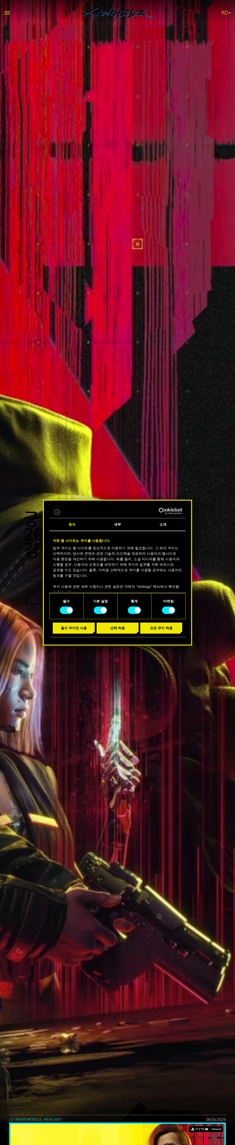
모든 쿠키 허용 (161, 628)
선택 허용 (117, 628)
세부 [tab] (117, 524)
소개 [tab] (162, 524)
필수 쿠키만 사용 (74, 628)
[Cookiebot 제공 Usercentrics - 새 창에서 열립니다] (162, 511)
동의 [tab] (72, 524)
